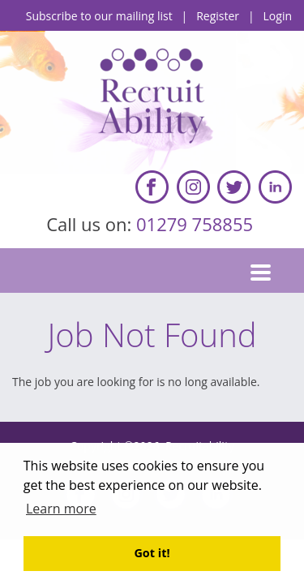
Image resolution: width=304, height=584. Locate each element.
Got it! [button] (151, 552)
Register (217, 16)
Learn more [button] (61, 508)
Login (277, 16)
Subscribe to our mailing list (99, 16)
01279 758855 (197, 224)
